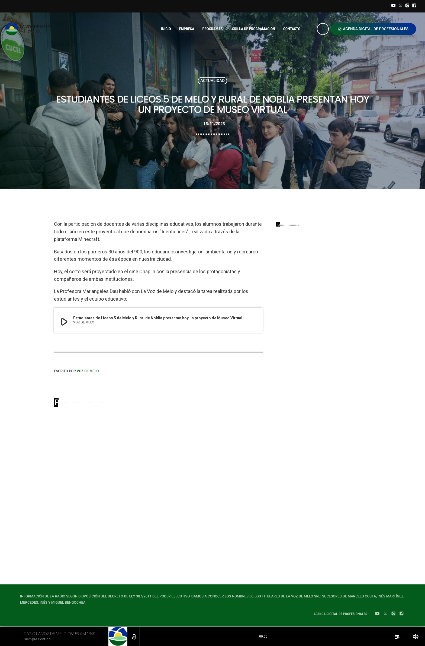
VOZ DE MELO (88, 371)
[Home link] (29, 29)
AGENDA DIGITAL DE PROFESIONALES (373, 29)
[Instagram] (407, 6)
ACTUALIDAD (212, 80)
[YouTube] (393, 6)
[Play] (323, 29)
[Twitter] (400, 6)
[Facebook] (414, 6)
